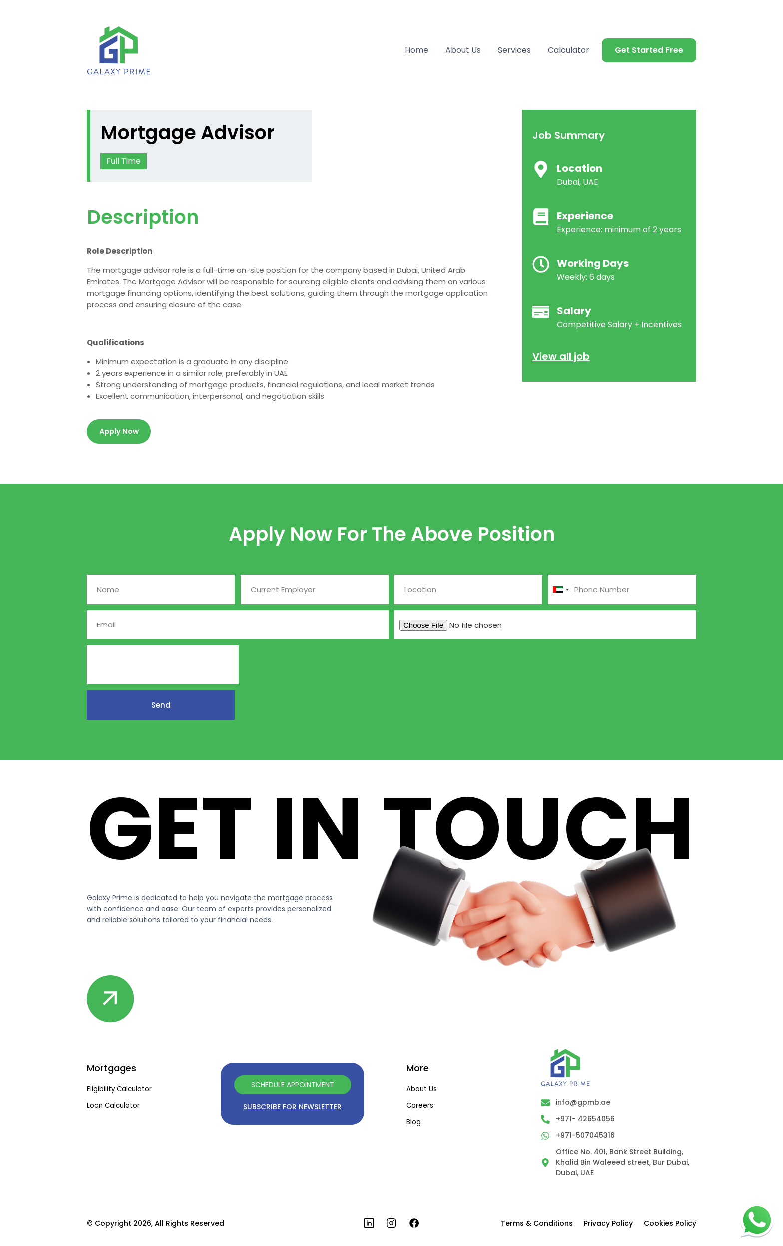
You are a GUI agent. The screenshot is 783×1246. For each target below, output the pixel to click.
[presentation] (163, 666)
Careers (420, 1107)
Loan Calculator (114, 1107)
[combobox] (560, 591)
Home (416, 50)
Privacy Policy (608, 1226)
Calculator (568, 50)
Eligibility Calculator (120, 1090)
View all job (561, 356)
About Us (463, 50)
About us (421, 1090)
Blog (413, 1123)
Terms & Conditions (537, 1226)
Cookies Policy (670, 1226)
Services (514, 50)
